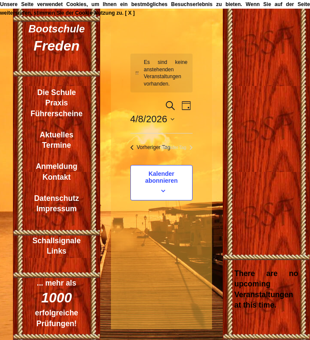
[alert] (161, 73)
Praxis (56, 103)
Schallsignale (56, 240)
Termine (56, 145)
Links (56, 251)
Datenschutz (56, 198)
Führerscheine (57, 113)
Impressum (56, 208)
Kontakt (56, 177)
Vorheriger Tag (150, 147)
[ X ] (130, 13)
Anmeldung (56, 166)
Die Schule (56, 92)
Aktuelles (56, 134)
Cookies (76, 4)
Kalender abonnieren (161, 177)
